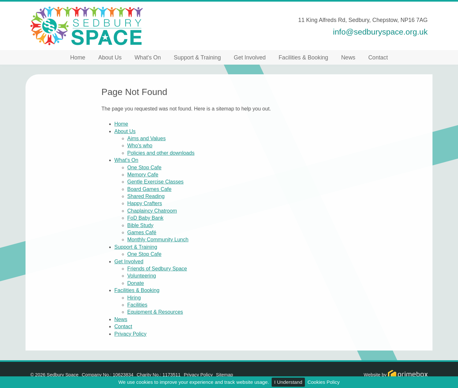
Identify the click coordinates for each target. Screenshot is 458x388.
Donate (135, 283)
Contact (378, 57)
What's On (148, 57)
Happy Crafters (144, 203)
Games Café (141, 232)
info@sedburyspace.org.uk (380, 31)
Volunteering (141, 275)
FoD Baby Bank (145, 218)
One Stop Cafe (144, 167)
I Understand (288, 382)
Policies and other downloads (160, 153)
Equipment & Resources (155, 312)
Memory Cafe (142, 174)
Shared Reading (146, 196)
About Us (109, 57)
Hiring (134, 297)
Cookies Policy (323, 382)
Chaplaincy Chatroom (152, 211)
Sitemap (224, 374)
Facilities (137, 305)
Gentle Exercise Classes (155, 181)
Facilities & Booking (303, 57)
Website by (396, 375)
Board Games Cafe (149, 189)
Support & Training (197, 57)
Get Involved (250, 57)
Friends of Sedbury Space (157, 268)
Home (77, 57)
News (348, 57)
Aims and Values (146, 138)
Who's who (139, 145)
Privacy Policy (130, 334)
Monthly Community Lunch (157, 239)
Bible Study (140, 225)
